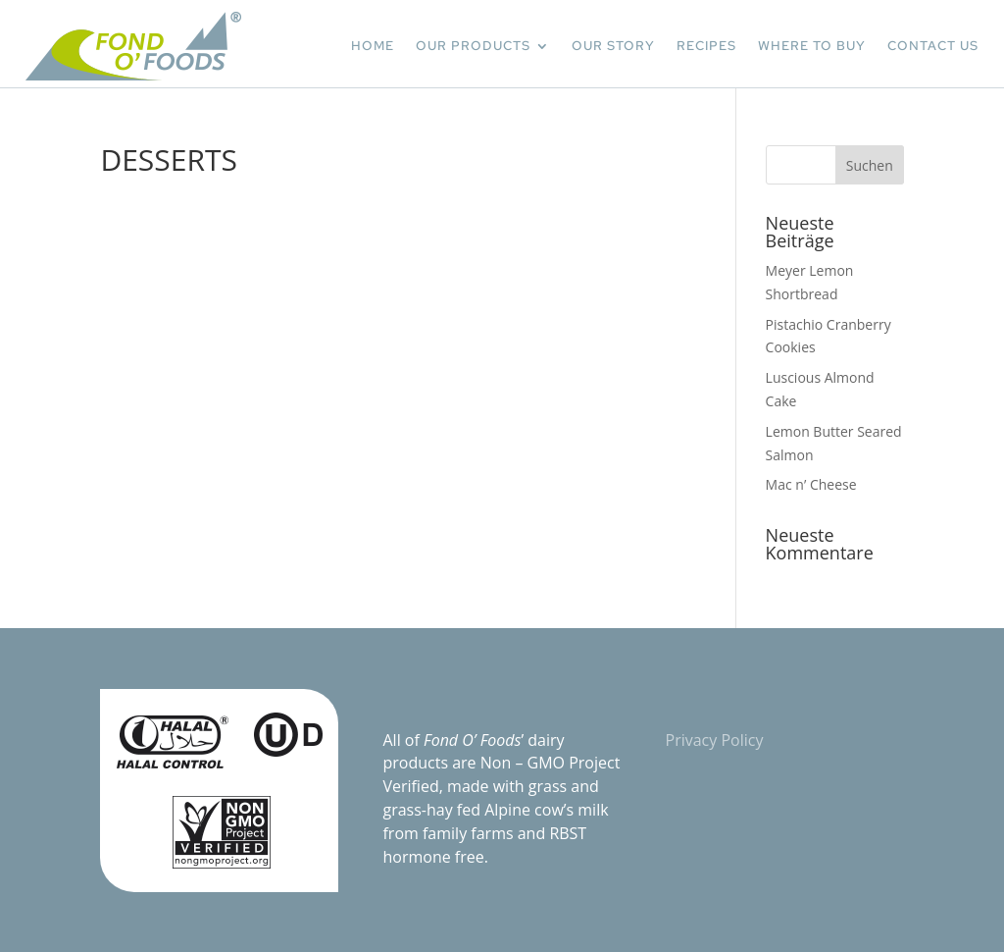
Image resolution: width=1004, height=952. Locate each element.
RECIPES (706, 45)
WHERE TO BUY (812, 45)
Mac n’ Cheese (811, 484)
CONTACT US (933, 45)
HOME (372, 45)
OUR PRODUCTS (473, 45)
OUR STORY (613, 45)
